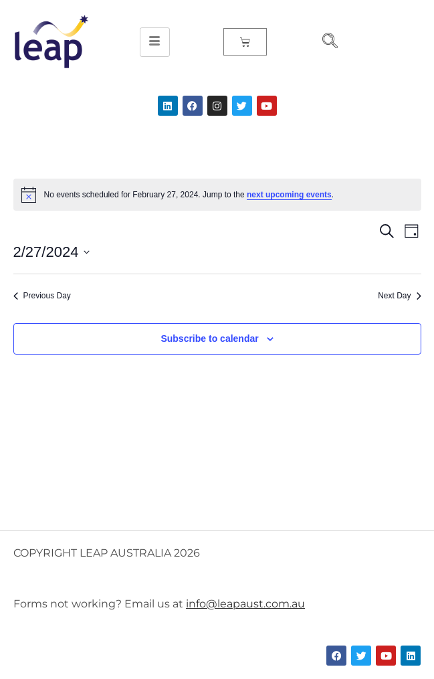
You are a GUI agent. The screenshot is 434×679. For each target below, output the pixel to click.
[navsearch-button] (324, 42)
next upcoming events (289, 194)
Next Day (399, 295)
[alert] (217, 195)
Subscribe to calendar (209, 338)
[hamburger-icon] (155, 42)
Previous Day (42, 295)
